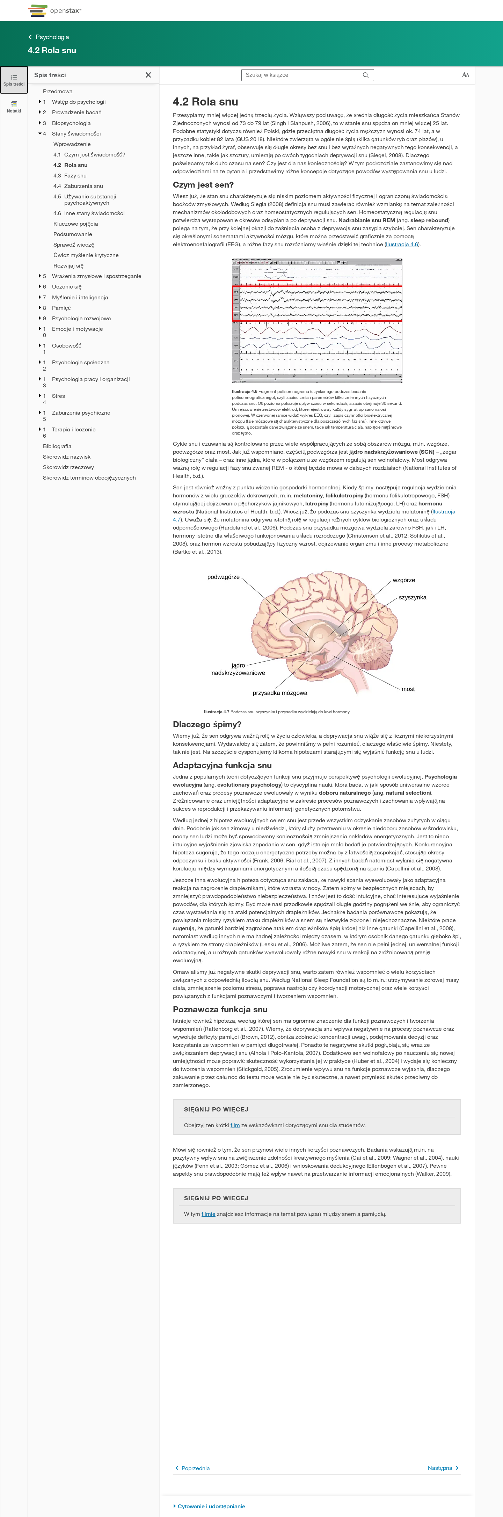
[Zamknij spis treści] (14, 79)
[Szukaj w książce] (300, 75)
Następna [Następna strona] (444, 1468)
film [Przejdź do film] (235, 1125)
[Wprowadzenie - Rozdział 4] (101, 144)
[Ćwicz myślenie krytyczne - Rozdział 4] (101, 255)
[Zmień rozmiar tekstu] (465, 75)
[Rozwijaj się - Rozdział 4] (101, 265)
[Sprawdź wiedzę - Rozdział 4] (101, 244)
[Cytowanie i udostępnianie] (317, 1506)
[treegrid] (93, 284)
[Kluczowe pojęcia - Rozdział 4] (101, 223)
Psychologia (48, 36)
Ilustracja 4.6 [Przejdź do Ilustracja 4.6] (402, 244)
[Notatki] (14, 106)
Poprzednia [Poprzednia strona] (191, 1468)
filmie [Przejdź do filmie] (209, 1213)
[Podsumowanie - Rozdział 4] (101, 234)
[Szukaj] (366, 75)
